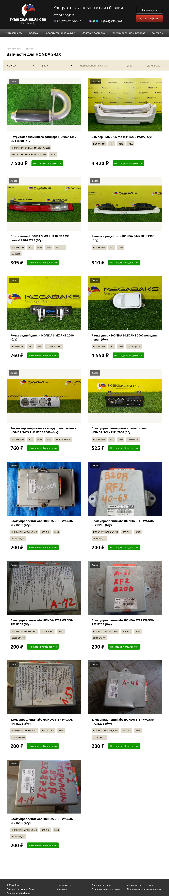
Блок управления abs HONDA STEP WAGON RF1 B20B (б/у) (41, 622)
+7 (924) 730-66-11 (106, 21)
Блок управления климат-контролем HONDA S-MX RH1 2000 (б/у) (119, 430)
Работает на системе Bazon (21, 889)
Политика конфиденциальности (144, 889)
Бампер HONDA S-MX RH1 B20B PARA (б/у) (122, 137)
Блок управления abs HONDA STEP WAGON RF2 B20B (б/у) (41, 523)
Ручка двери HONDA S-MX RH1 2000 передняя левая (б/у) (125, 337)
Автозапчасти (14, 49)
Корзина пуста (149, 10)
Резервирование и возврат (106, 889)
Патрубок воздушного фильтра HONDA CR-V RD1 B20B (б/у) (43, 139)
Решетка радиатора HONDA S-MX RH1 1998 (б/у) (123, 238)
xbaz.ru (26, 893)
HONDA (30, 49)
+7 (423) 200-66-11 (67, 21)
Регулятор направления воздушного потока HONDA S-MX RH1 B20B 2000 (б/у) (43, 430)
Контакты (62, 889)
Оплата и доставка (101, 885)
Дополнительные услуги (140, 885)
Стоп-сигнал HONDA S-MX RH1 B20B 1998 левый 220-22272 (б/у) (40, 238)
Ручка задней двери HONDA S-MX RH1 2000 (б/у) (42, 337)
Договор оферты (149, 18)
